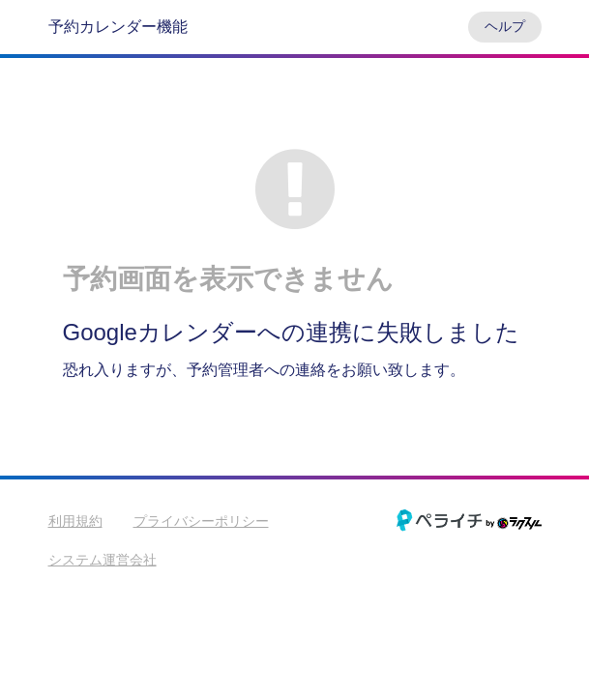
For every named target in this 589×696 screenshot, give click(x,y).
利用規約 (75, 521)
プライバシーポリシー (201, 521)
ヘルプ (505, 26)
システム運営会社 (102, 559)
